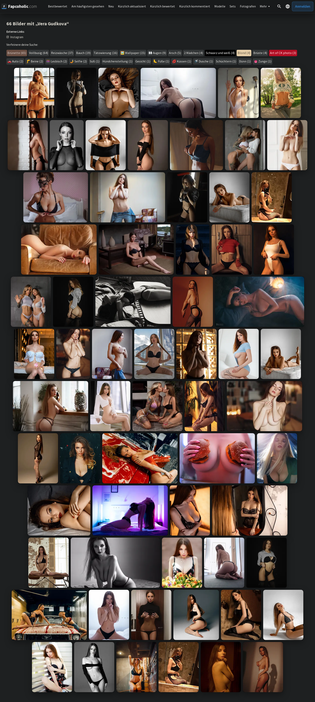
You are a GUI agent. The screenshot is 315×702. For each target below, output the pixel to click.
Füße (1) (163, 61)
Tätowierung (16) (105, 53)
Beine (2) (37, 61)
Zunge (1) (264, 61)
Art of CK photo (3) (283, 53)
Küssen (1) (184, 61)
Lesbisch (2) (59, 61)
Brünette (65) (16, 53)
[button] (287, 6)
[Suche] (279, 6)
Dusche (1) (206, 61)
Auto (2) (17, 61)
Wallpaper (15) (135, 53)
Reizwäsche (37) (62, 53)
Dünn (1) (245, 61)
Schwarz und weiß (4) (220, 53)
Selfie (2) (81, 61)
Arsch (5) (175, 53)
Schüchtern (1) (226, 61)
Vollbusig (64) (38, 53)
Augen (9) (159, 53)
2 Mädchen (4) (193, 53)
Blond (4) (244, 53)
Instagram (16, 37)
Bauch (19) (83, 53)
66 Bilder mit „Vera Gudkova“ (37, 23)
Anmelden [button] (302, 6)
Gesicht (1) (142, 61)
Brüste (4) (260, 53)
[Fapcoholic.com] (19, 6)
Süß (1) (94, 61)
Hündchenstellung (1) (117, 61)
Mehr (263, 6)
